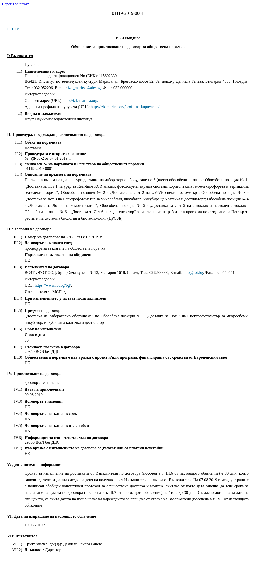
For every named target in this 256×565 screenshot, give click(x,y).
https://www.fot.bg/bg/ (53, 285)
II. (12, 29)
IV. (17, 29)
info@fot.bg (193, 272)
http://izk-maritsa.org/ (81, 100)
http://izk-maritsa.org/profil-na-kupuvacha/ (125, 107)
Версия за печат (15, 4)
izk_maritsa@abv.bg (84, 88)
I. (8, 29)
